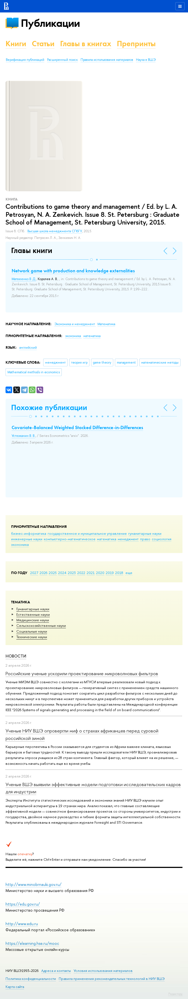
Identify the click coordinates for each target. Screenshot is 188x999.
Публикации (50, 23)
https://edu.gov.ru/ (23, 904)
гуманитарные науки (144, 533)
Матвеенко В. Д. (24, 279)
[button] (91, 259)
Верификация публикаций (25, 60)
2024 (62, 572)
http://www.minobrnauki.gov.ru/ (33, 884)
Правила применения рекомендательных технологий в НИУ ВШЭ (112, 978)
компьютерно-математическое (70, 538)
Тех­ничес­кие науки (31, 636)
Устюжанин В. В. (23, 436)
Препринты (136, 43)
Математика (106, 324)
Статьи (43, 43)
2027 (34, 572)
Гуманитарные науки (32, 608)
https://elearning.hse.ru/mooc (32, 943)
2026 (43, 572)
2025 (53, 572)
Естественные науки (33, 614)
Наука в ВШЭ (146, 60)
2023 (72, 572)
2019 (110, 572)
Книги (16, 43)
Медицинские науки (32, 619)
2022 (81, 572)
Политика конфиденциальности (31, 978)
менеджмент (128, 538)
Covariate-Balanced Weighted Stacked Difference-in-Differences (77, 427)
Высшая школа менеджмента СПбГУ (54, 231)
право (145, 538)
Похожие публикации (49, 407)
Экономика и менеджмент (75, 324)
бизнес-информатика (28, 533)
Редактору (175, 994)
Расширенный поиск (62, 60)
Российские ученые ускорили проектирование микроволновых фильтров (82, 673)
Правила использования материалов (107, 60)
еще (128, 572)
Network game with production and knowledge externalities (73, 271)
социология (161, 538)
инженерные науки (26, 538)
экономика (20, 544)
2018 (119, 572)
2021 (91, 572)
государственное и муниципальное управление (87, 533)
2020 (100, 572)
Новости (16, 656)
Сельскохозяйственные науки (41, 625)
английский (28, 347)
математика (106, 538)
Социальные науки (31, 631)
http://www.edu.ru (22, 923)
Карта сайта (15, 986)
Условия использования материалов (103, 970)
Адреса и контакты (56, 970)
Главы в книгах (85, 43)
